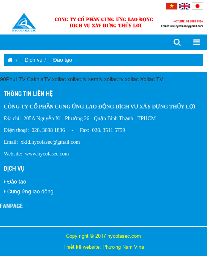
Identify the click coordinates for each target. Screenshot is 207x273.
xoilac (59, 79)
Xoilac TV (151, 79)
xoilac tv (77, 79)
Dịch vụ (34, 60)
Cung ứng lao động (30, 191)
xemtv (95, 79)
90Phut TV (12, 79)
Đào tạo (62, 60)
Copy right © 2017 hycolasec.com (103, 236)
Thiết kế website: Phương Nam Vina (103, 247)
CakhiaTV (39, 79)
